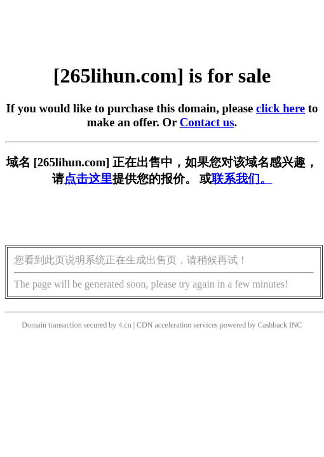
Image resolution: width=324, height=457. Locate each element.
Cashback (272, 325)
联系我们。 (242, 178)
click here (280, 108)
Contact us (207, 122)
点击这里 (88, 178)
